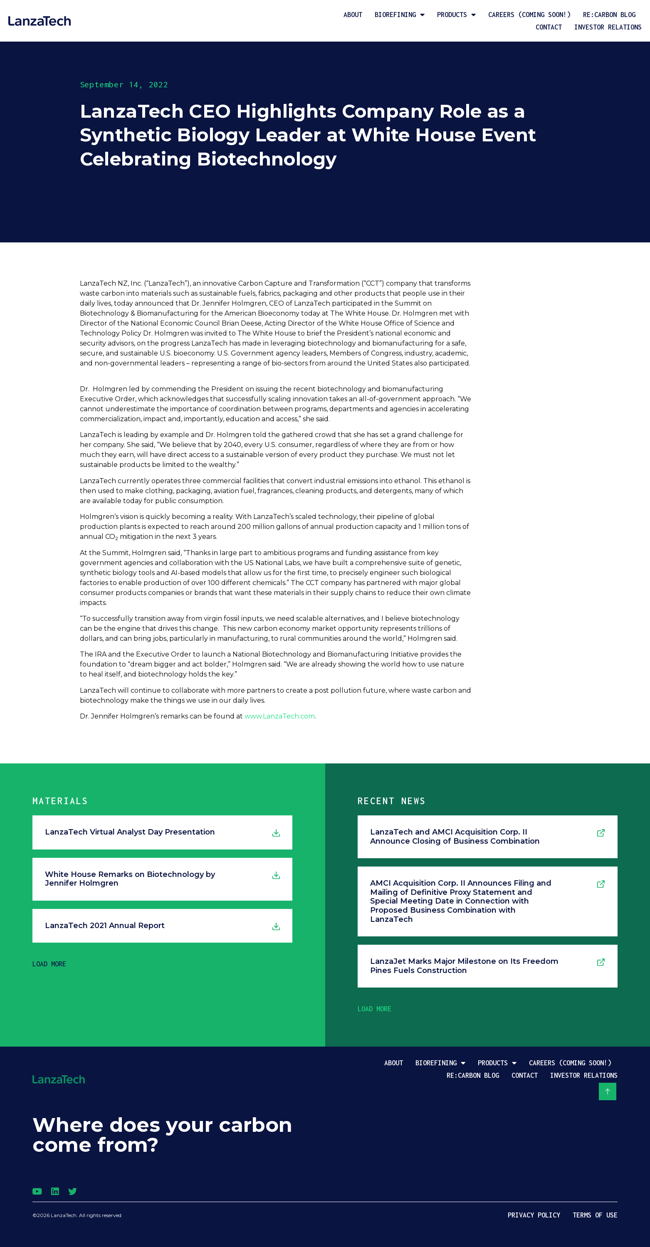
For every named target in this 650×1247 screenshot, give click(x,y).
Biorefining (400, 14)
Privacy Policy (534, 1215)
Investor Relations (608, 27)
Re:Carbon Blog (609, 14)
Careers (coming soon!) (529, 14)
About (353, 14)
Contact (549, 27)
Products (456, 14)
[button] (49, 964)
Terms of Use (595, 1215)
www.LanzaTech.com (280, 716)
